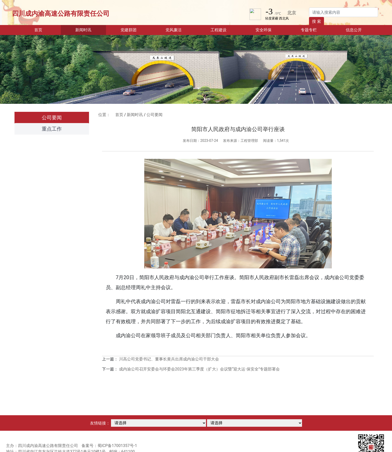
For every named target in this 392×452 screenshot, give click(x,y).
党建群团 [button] (128, 30)
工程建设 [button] (218, 30)
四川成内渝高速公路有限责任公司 (61, 13)
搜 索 (316, 21)
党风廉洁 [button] (174, 30)
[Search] (343, 12)
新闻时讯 (135, 114)
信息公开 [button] (354, 30)
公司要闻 (52, 118)
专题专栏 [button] (309, 30)
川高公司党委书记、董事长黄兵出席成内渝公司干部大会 (169, 359)
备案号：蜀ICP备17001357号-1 (109, 445)
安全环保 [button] (264, 30)
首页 (46, 29)
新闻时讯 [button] (83, 30)
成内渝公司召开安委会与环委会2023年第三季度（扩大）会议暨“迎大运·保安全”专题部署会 (199, 369)
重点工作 (52, 129)
